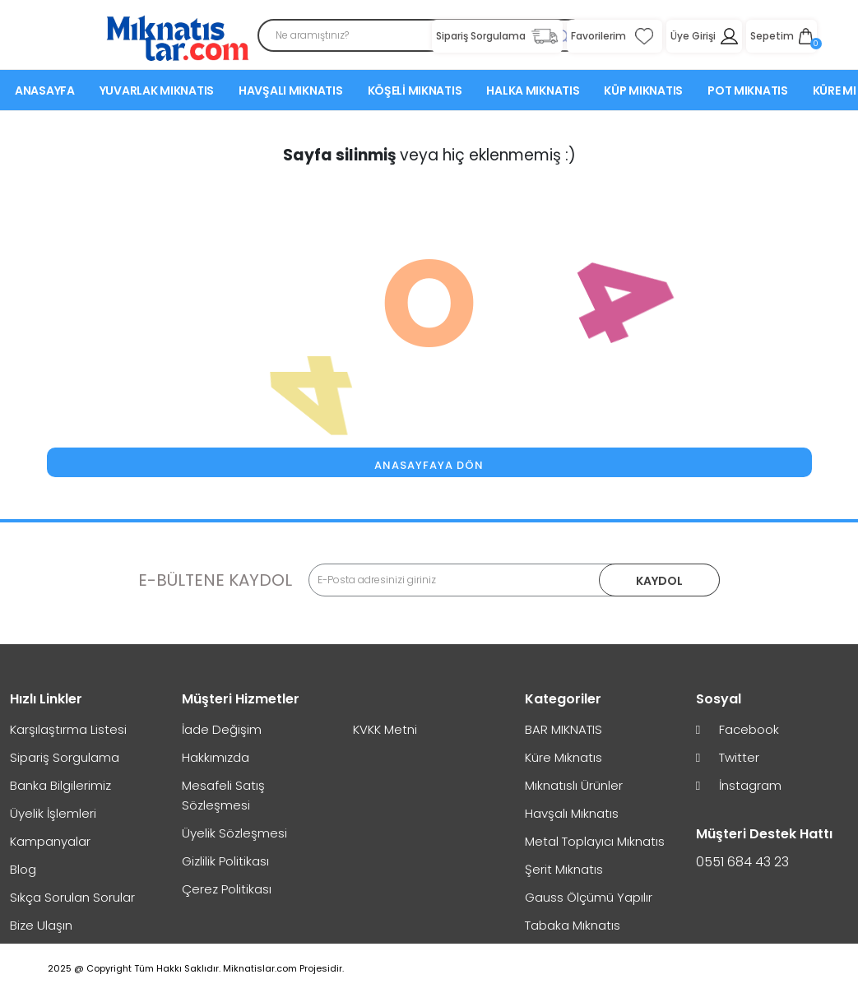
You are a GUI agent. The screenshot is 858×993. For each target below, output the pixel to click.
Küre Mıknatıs (563, 757)
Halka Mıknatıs (532, 92)
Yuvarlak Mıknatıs (157, 92)
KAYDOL (658, 581)
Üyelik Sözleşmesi (234, 833)
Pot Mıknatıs (747, 92)
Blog (23, 869)
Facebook (737, 729)
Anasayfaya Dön (429, 465)
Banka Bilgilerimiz (60, 785)
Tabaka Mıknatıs (572, 925)
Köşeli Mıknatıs (415, 92)
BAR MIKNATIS (563, 729)
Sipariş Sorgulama (64, 757)
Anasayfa (45, 92)
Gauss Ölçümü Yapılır (588, 897)
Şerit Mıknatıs (564, 869)
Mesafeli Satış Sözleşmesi (223, 795)
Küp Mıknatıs (643, 92)
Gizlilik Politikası (225, 861)
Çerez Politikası (226, 889)
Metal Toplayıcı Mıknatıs (595, 841)
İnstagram (738, 785)
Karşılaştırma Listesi (68, 729)
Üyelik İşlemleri (53, 813)
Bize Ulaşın (41, 925)
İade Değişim (222, 729)
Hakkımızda (215, 757)
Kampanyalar (50, 841)
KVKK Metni (385, 729)
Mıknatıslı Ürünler (574, 785)
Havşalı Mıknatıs (291, 92)
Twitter (727, 757)
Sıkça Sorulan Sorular (72, 897)
